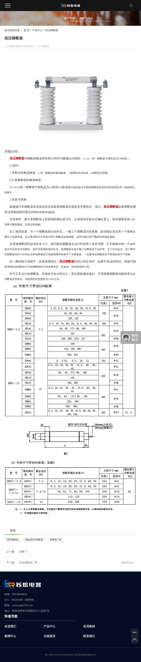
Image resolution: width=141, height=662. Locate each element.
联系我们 (89, 636)
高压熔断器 (51, 30)
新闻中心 (10, 636)
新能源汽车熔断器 (34, 539)
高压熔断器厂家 (28, 562)
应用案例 (89, 626)
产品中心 (37, 30)
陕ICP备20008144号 (54, 655)
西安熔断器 (12, 539)
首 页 (27, 30)
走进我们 (10, 626)
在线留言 (49, 636)
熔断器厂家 (55, 539)
